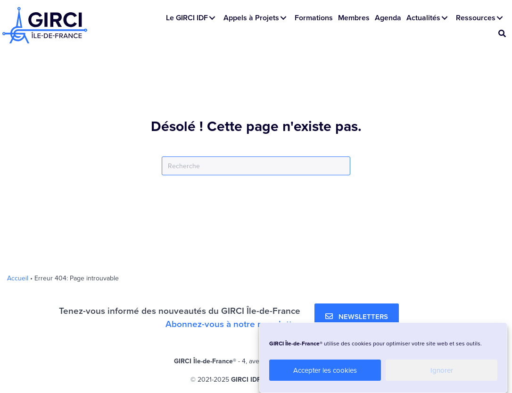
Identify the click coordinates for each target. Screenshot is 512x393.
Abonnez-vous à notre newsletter (232, 323)
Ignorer (441, 370)
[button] (212, 18)
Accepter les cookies (325, 370)
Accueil (17, 278)
